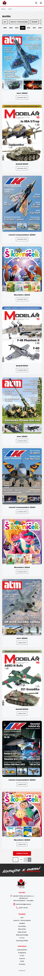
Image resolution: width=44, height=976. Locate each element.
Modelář (34, 22)
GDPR (22, 961)
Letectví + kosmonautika (19, 22)
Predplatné (22, 953)
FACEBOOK (22, 970)
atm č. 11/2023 (22, 437)
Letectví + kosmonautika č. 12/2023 (22, 235)
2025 (10, 28)
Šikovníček (22, 929)
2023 (22, 28)
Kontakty (22, 964)
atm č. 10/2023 (22, 638)
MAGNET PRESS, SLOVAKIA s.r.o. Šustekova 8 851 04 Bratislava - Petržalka (22, 898)
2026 (5, 28)
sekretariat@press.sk (22, 904)
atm (4, 22)
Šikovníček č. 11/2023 (22, 567)
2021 (34, 28)
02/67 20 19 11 (22, 908)
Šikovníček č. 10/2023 (22, 840)
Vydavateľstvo (22, 950)
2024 (17, 28)
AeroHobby (22, 926)
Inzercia (22, 958)
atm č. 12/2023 (22, 93)
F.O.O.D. (22, 938)
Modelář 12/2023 (22, 164)
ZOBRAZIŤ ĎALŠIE (22, 853)
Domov (3, 9)
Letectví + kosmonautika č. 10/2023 (22, 780)
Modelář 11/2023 (22, 366)
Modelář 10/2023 (22, 709)
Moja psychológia (22, 935)
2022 (28, 28)
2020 (40, 28)
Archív (10, 9)
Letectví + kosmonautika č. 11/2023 (22, 507)
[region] (22, 8)
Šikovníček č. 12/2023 (22, 295)
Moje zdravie (22, 932)
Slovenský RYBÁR (22, 941)
